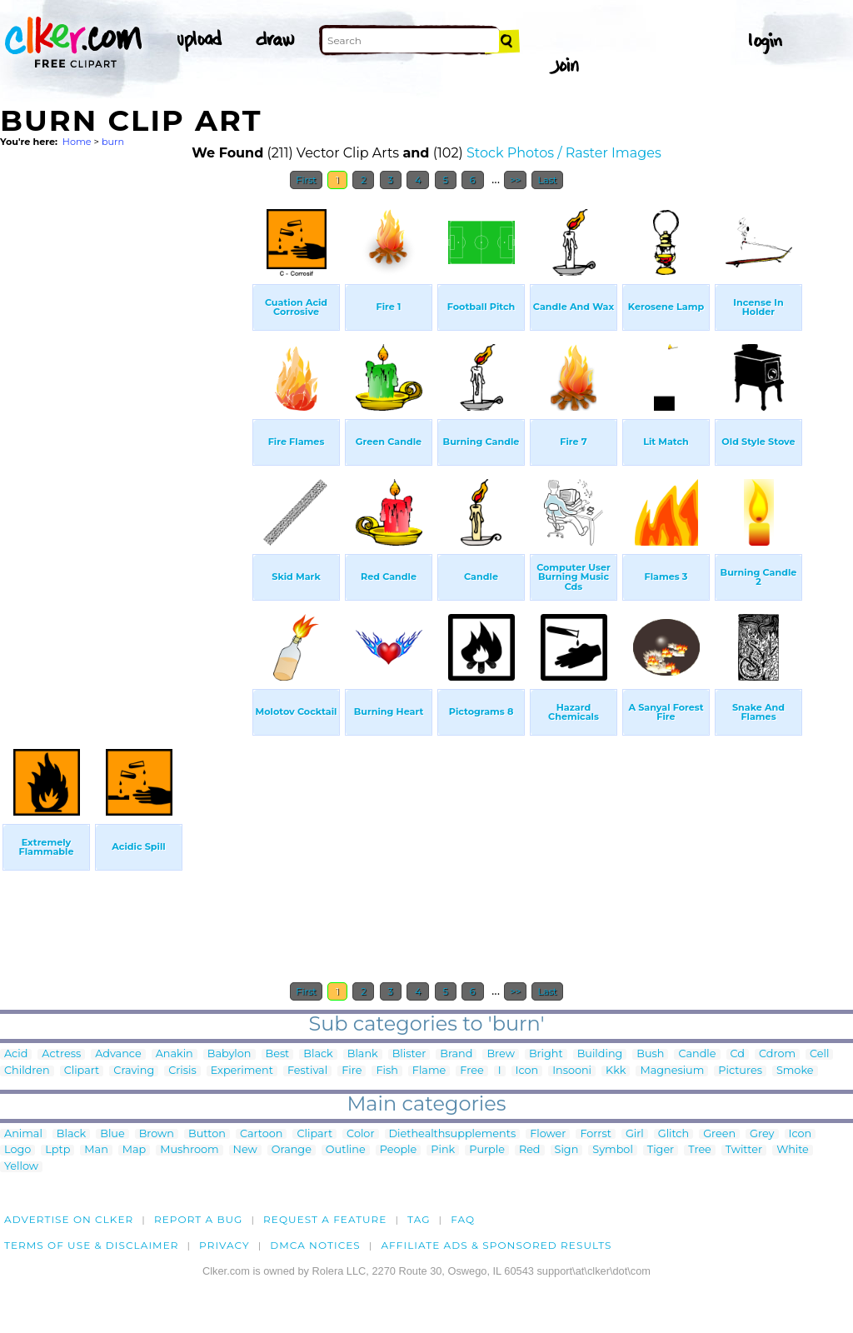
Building (600, 1054)
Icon (527, 1071)
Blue (112, 1134)
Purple (487, 1150)
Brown (156, 1134)
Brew (500, 1054)
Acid (15, 1054)
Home (77, 141)
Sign (567, 1150)
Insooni (571, 1071)
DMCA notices (315, 1245)
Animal (23, 1134)
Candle (697, 1054)
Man (95, 1150)
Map (134, 1150)
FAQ (463, 1219)
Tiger (660, 1150)
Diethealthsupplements (452, 1134)
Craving (133, 1071)
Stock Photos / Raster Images (563, 153)
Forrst (595, 1134)
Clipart (82, 1071)
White (792, 1150)
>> (515, 180)
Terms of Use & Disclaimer (91, 1245)
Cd (738, 1054)
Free (471, 1071)
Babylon (229, 1054)
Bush (650, 1054)
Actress (61, 1054)
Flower (548, 1134)
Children (27, 1071)
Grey (762, 1134)
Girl (635, 1134)
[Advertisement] (125, 448)
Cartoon (261, 1134)
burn (113, 141)
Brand (456, 1054)
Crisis (182, 1071)
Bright (546, 1054)
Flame (429, 1071)
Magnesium (672, 1071)
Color (360, 1134)
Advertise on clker (68, 1219)
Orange (292, 1150)
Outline (346, 1150)
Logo (17, 1150)
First (306, 180)
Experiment (242, 1071)
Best (278, 1054)
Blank (362, 1054)
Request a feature (325, 1219)
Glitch (673, 1134)
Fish (386, 1071)
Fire (352, 1071)
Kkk (616, 1071)
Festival (307, 1071)
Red (530, 1150)
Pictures (740, 1071)
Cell (819, 1054)
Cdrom (777, 1054)
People (398, 1150)
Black (317, 1054)
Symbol (612, 1150)
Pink (443, 1150)
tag (418, 1219)
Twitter (744, 1150)
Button (207, 1134)
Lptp (57, 1150)
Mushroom (189, 1150)
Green (719, 1134)
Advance (118, 1054)
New (245, 1150)
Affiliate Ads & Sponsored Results (496, 1245)
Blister (409, 1054)
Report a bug (198, 1219)
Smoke (795, 1071)
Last (546, 180)
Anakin (174, 1054)
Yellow (21, 1166)
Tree (699, 1150)
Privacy (224, 1245)
